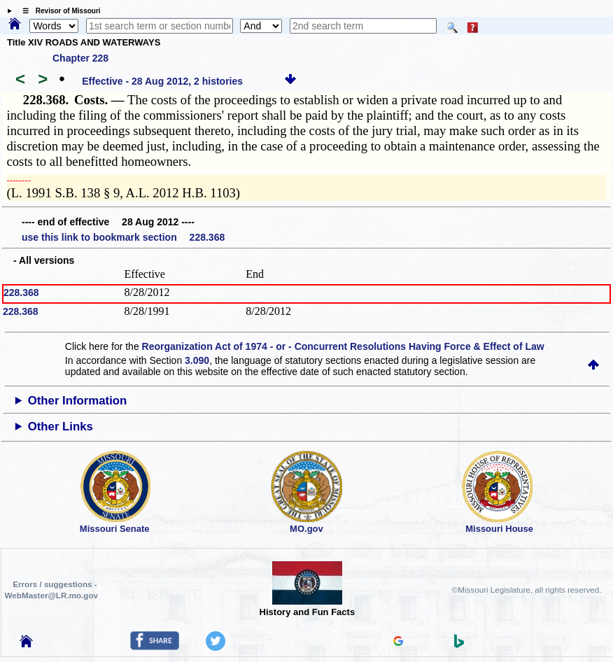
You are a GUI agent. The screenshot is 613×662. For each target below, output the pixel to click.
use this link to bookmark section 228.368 (123, 237)
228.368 (21, 292)
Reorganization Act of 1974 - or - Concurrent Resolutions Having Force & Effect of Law (343, 346)
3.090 (197, 360)
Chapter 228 (80, 58)
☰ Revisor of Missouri (58, 11)
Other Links (60, 426)
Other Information (77, 400)
